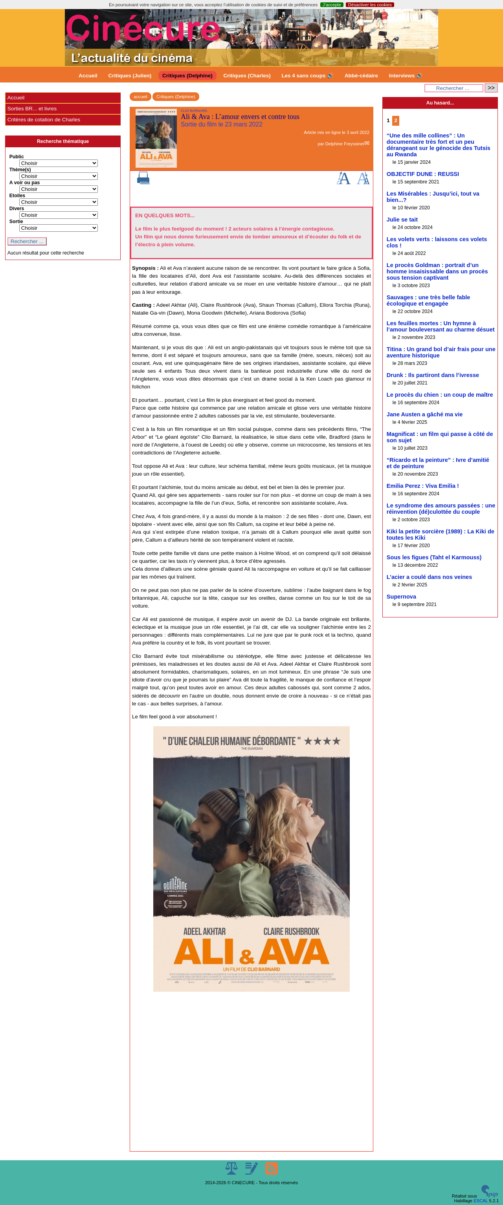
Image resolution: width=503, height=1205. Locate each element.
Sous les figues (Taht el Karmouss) (434, 557)
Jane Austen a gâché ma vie (425, 414)
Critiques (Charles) (246, 76)
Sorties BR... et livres (32, 109)
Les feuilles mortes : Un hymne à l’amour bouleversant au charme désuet (441, 326)
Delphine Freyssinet (344, 143)
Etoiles (17, 195)
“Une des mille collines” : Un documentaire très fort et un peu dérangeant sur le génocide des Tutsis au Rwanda (438, 144)
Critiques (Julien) (130, 76)
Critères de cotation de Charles (43, 120)
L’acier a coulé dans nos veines (429, 577)
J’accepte (332, 4)
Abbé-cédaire (361, 76)
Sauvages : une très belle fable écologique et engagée (428, 300)
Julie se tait (402, 219)
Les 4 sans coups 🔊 (307, 76)
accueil (140, 96)
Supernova (401, 596)
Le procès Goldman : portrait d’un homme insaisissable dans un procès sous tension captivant (437, 271)
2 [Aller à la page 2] (395, 120)
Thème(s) (20, 169)
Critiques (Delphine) (187, 76)
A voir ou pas (24, 182)
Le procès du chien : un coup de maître (440, 395)
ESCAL (481, 1200)
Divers (16, 208)
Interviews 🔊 (406, 76)
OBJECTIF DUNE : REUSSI (423, 174)
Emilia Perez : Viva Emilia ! (423, 486)
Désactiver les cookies (370, 4)
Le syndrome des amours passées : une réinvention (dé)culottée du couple (441, 508)
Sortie (16, 221)
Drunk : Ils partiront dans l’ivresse (433, 375)
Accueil (88, 76)
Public (16, 156)
